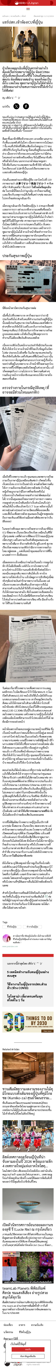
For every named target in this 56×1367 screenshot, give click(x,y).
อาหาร (22, 1325)
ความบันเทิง (37, 1325)
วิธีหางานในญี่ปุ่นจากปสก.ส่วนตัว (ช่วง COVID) (27, 986)
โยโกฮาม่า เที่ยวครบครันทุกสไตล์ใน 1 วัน (25, 998)
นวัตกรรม (8, 1332)
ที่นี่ (46, 896)
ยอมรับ (28, 1349)
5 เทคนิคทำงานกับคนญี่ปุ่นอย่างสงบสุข (28, 974)
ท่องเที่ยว (8, 1325)
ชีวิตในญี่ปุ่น (25, 1332)
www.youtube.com (10, 946)
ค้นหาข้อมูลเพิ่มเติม (28, 1356)
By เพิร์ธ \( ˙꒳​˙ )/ (11, 97)
